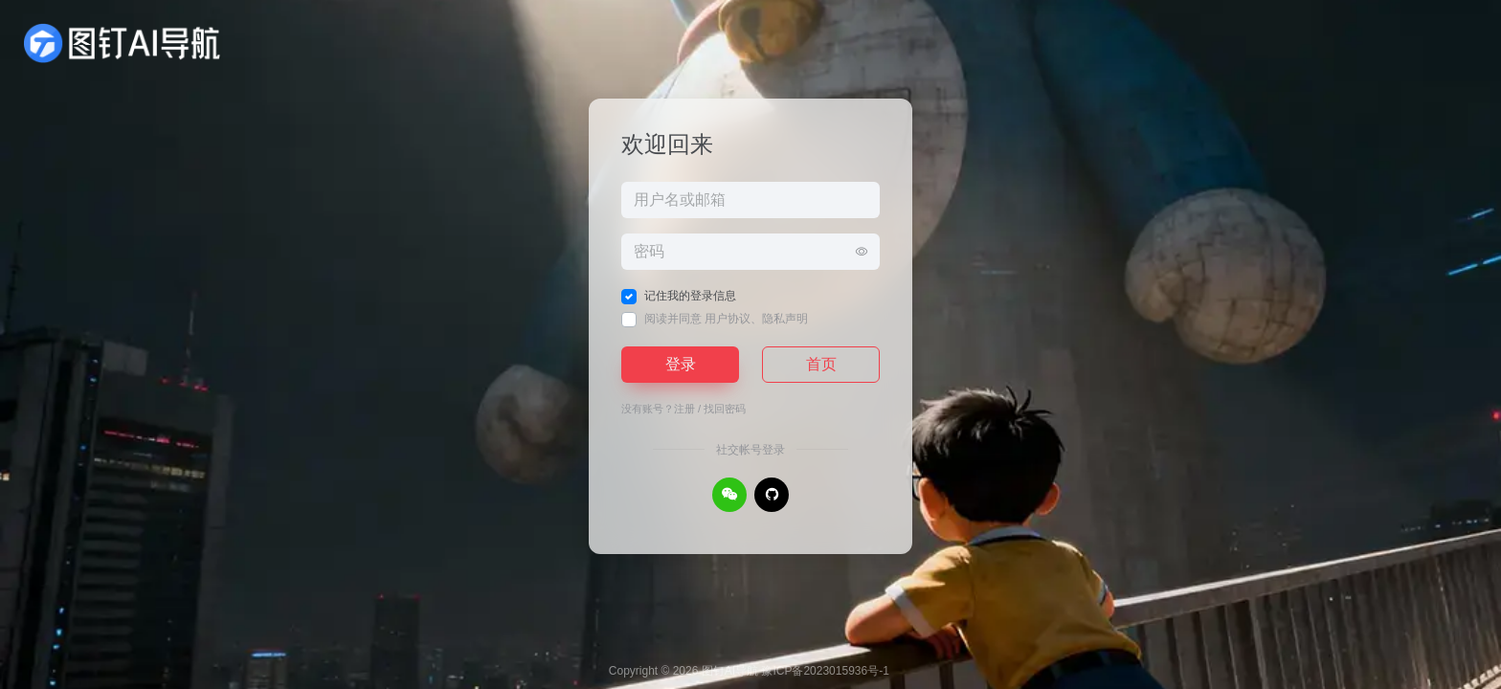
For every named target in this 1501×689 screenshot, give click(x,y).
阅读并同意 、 (726, 318)
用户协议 (727, 318)
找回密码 (725, 408)
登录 (680, 364)
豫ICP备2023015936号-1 (824, 671)
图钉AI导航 (730, 671)
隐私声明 (785, 318)
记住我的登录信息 (690, 295)
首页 (821, 364)
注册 (684, 408)
